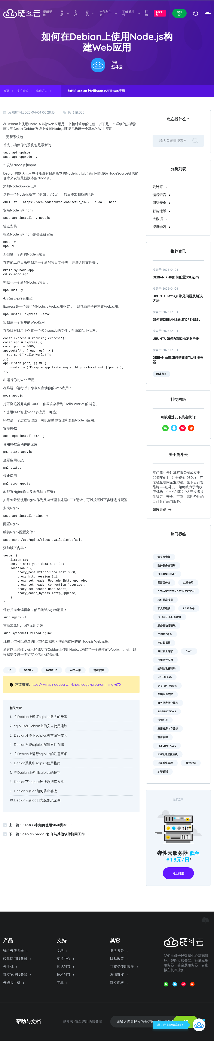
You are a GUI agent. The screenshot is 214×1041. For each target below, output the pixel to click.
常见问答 (65, 966)
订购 (146, 13)
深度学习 (161, 227)
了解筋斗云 (130, 13)
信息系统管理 (165, 762)
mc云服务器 (165, 677)
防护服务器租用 (166, 565)
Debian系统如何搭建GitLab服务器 (178, 359)
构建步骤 (99, 670)
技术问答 (22, 91)
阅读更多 (162, 509)
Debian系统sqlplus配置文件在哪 (39, 744)
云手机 (10, 966)
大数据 (160, 219)
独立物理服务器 (17, 974)
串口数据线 (164, 642)
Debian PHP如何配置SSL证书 (176, 277)
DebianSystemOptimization (176, 591)
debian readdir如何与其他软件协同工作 (56, 834)
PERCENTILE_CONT (170, 617)
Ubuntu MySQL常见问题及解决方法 (178, 298)
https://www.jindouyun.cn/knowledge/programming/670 (76, 684)
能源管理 (163, 737)
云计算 (160, 187)
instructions (167, 711)
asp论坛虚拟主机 (168, 754)
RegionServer (167, 574)
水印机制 (163, 771)
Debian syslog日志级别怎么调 (37, 800)
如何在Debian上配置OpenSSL (177, 319)
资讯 (90, 13)
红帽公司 (188, 582)
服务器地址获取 (166, 625)
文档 (75, 13)
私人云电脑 (164, 608)
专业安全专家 (165, 651)
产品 (64, 13)
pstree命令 (165, 634)
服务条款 (119, 950)
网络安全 (161, 203)
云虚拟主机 (13, 982)
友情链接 (119, 974)
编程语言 (42, 91)
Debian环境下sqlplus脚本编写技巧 (40, 735)
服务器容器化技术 (168, 702)
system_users (167, 685)
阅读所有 (161, 373)
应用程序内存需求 (168, 728)
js (39, 124)
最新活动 (47, 13)
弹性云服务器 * (178, 856)
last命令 (189, 608)
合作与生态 (108, 13)
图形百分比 (164, 582)
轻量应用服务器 (17, 958)
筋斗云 (117, 67)
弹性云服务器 (15, 950)
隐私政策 (119, 958)
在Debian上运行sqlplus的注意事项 (40, 754)
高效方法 (191, 762)
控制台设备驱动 (166, 668)
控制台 (179, 13)
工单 (62, 982)
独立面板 (119, 982)
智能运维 (161, 211)
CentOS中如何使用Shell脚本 (47, 825)
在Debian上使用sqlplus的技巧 (37, 772)
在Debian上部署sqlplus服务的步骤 (40, 716)
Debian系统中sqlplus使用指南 (37, 763)
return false (167, 745)
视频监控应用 (165, 659)
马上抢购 (178, 873)
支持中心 (65, 958)
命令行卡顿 (164, 556)
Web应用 (75, 670)
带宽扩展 (163, 720)
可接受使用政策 (124, 966)
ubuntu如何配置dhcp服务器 (176, 338)
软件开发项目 (165, 599)
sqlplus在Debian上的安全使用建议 (40, 726)
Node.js (58, 128)
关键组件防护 (165, 694)
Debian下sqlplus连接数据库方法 (39, 782)
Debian (12, 124)
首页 (6, 91)
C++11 (189, 651)
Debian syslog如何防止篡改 (35, 791)
